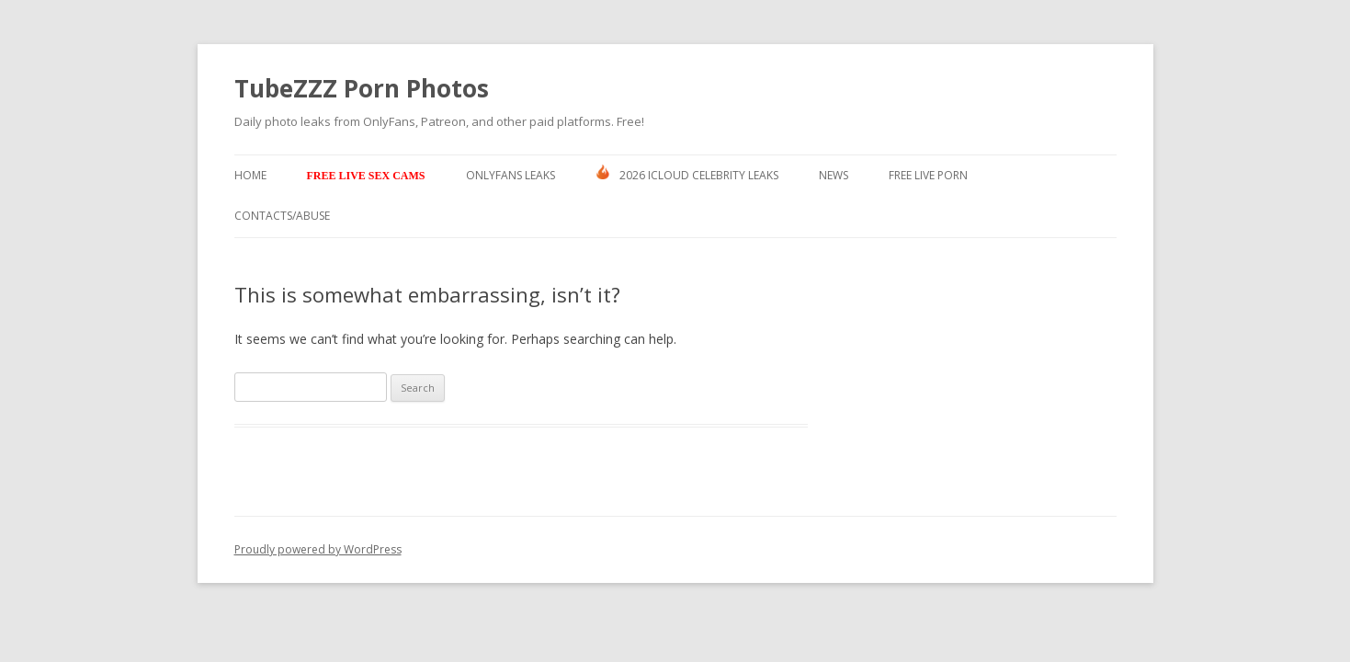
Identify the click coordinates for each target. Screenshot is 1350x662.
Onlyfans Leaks (510, 175)
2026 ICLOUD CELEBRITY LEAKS (687, 174)
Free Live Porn (928, 175)
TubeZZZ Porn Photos (361, 88)
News (833, 175)
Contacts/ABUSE (282, 215)
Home (250, 175)
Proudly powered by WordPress (318, 549)
